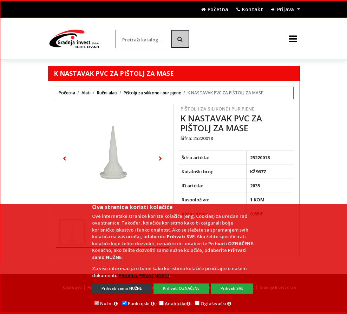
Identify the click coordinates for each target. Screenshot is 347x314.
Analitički (175, 303)
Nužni (106, 303)
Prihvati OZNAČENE (181, 288)
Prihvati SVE (232, 288)
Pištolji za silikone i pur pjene (217, 109)
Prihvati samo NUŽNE (122, 288)
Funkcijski (139, 303)
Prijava (283, 9)
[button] (64, 158)
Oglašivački (213, 303)
